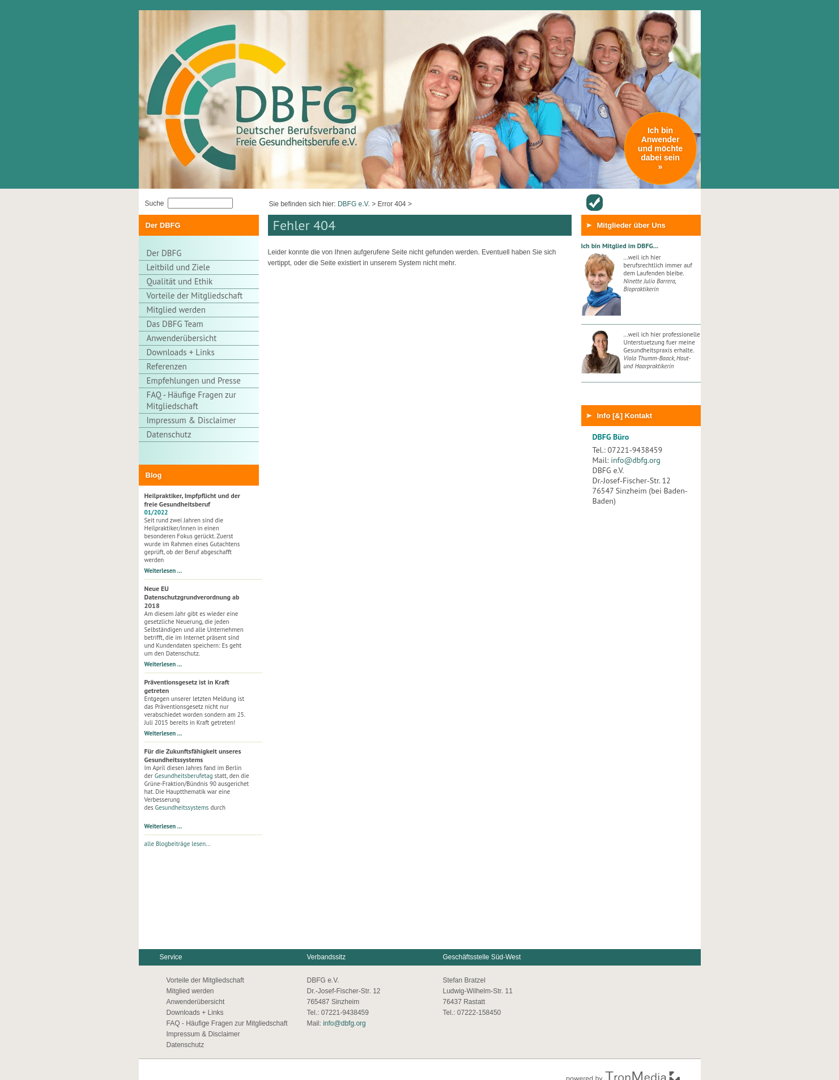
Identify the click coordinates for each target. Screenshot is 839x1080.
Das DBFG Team (175, 323)
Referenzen (167, 366)
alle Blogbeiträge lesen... (177, 844)
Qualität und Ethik (180, 281)
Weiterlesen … (163, 571)
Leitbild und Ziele (178, 267)
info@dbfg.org (636, 460)
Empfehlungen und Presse (194, 380)
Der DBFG (164, 253)
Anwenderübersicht (594, 202)
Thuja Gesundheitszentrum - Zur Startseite (230, 53)
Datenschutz (169, 434)
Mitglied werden (176, 309)
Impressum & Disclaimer (191, 420)
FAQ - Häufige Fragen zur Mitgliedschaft (191, 400)
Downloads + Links (181, 352)
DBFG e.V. (354, 204)
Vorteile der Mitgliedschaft (195, 295)
